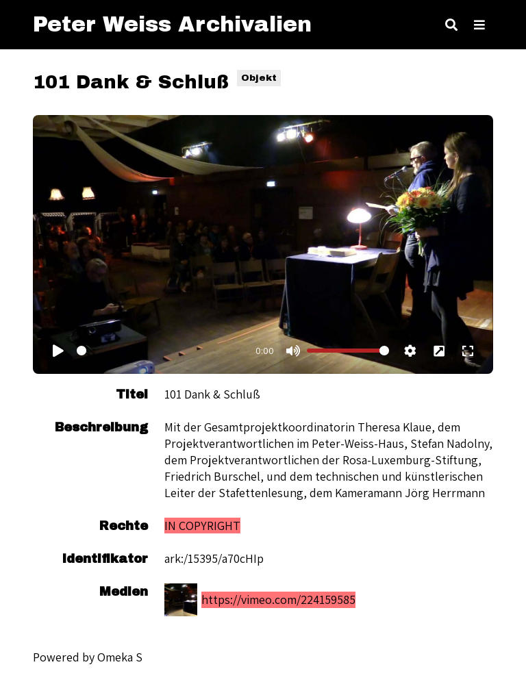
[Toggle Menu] (479, 24)
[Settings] (410, 350)
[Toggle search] (451, 24)
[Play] (58, 350)
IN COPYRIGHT (202, 525)
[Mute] (292, 350)
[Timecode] (162, 351)
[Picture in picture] (439, 350)
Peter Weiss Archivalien (172, 24)
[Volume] (348, 351)
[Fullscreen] (467, 350)
